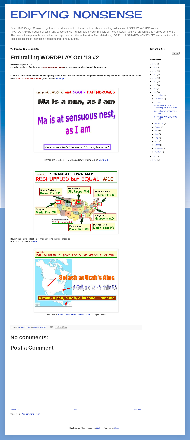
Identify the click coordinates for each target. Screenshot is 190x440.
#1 (100, 160)
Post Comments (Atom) (31, 414)
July (156, 130)
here (35, 241)
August (158, 127)
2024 (155, 71)
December (159, 95)
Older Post (137, 410)
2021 (155, 81)
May (157, 138)
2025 (155, 67)
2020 (155, 85)
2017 (155, 156)
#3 (106, 160)
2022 (155, 78)
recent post (60, 78)
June (157, 134)
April (157, 141)
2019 (155, 89)
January (158, 152)
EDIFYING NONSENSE (76, 14)
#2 (103, 160)
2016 (155, 160)
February (158, 148)
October (158, 102)
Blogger (117, 428)
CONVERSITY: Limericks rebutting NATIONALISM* (165, 106)
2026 (155, 64)
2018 (155, 92)
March (157, 145)
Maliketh (99, 428)
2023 (155, 74)
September (159, 123)
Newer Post (15, 410)
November (159, 99)
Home (76, 410)
